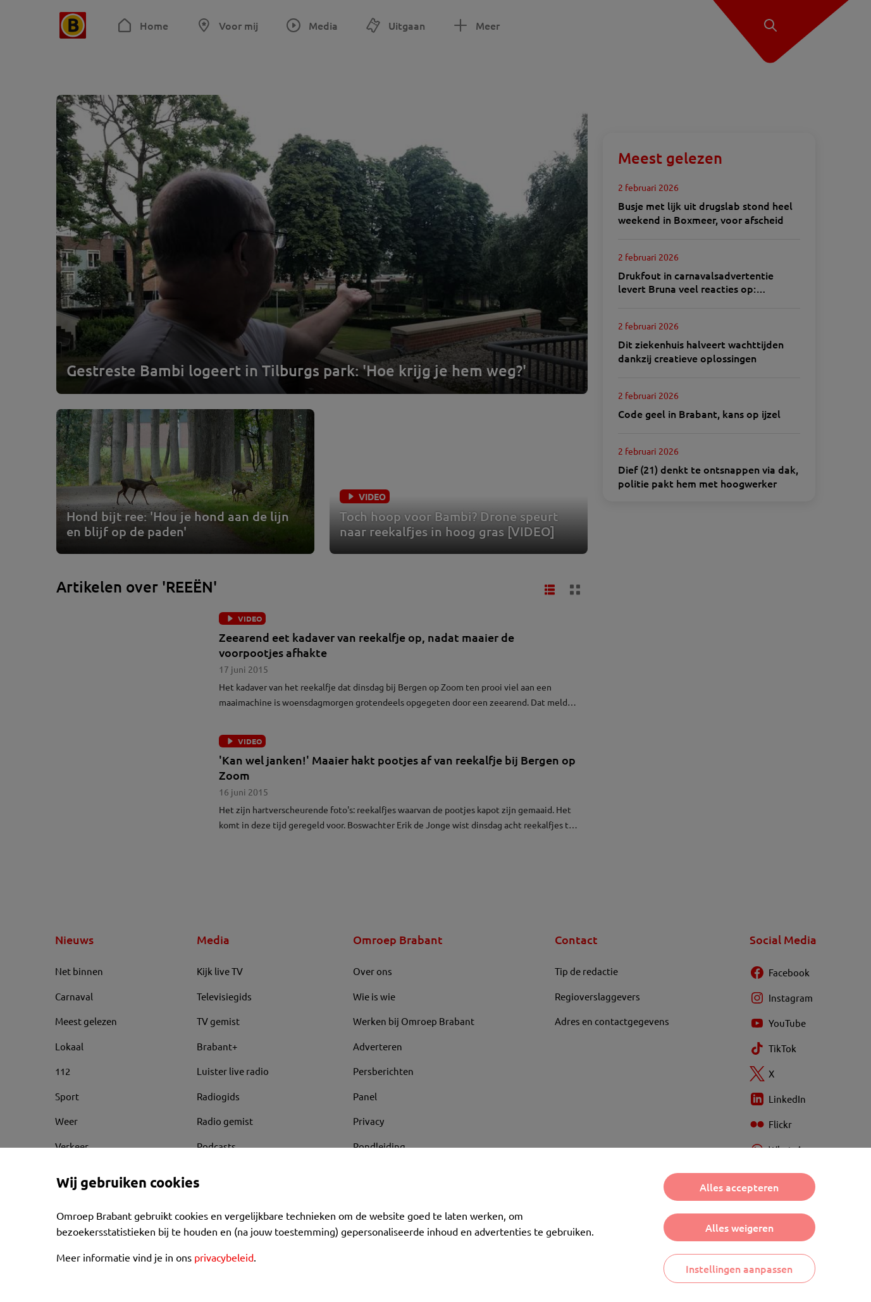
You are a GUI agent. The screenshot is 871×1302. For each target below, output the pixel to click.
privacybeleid (224, 1257)
